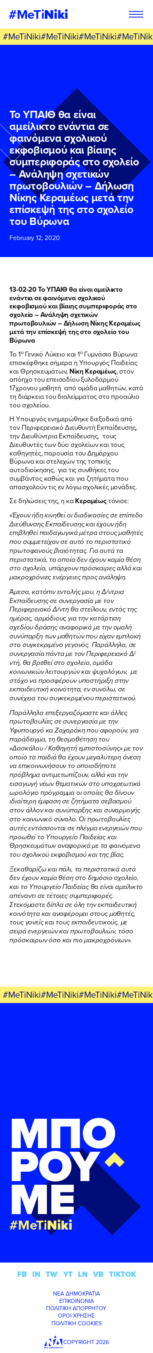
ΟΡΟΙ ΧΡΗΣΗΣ (76, 1315)
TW (52, 1274)
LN (83, 1274)
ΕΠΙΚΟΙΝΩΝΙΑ (76, 1301)
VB (98, 1274)
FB (22, 1274)
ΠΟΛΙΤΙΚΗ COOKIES (76, 1323)
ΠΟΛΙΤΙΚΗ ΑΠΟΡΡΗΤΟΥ (76, 1308)
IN (36, 1274)
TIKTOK (122, 1274)
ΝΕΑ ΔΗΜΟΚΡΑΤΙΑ (76, 1293)
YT (68, 1274)
